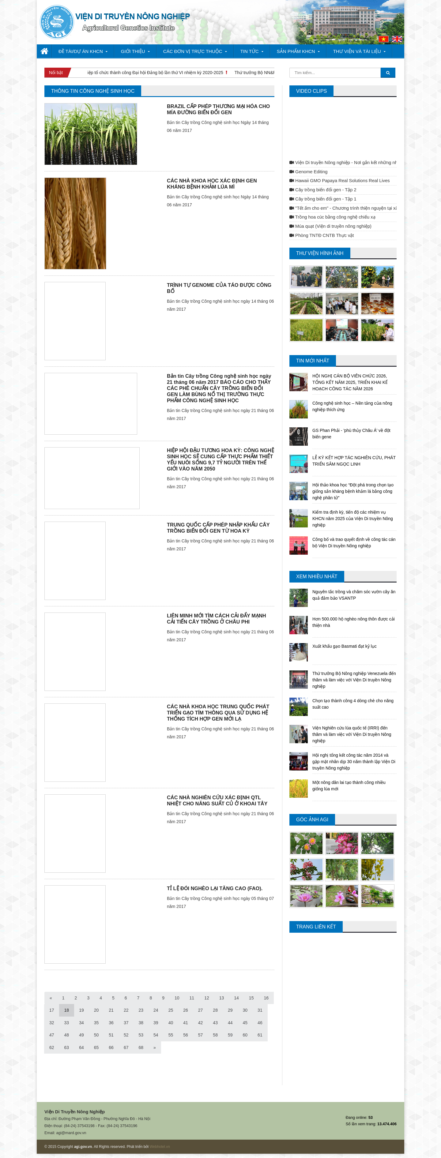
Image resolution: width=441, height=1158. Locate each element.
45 (245, 1022)
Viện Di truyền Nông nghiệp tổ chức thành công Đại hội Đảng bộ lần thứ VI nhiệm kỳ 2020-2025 (134, 72)
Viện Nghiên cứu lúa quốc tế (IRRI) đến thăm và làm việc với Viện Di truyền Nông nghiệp (351, 734)
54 (155, 1034)
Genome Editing (308, 171)
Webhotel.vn (159, 1147)
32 (51, 1022)
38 (140, 1022)
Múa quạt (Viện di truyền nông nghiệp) (330, 226)
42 (200, 1022)
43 (215, 1022)
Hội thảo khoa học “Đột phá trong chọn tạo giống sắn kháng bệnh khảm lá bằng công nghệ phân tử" (353, 491)
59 (230, 1034)
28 (215, 1010)
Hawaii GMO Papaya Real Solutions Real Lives (339, 180)
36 (111, 1022)
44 (230, 1022)
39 (155, 1022)
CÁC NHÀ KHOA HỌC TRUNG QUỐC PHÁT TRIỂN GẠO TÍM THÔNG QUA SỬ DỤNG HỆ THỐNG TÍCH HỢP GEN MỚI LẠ (218, 712)
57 (200, 1034)
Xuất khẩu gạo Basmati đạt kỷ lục (344, 646)
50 (96, 1034)
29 (230, 1010)
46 (260, 1022)
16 (266, 997)
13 (221, 997)
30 (245, 1010)
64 (81, 1047)
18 (66, 1010)
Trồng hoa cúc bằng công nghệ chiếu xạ (332, 217)
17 (51, 1010)
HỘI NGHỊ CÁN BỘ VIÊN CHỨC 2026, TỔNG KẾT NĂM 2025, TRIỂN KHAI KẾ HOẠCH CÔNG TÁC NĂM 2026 (350, 382)
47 (51, 1034)
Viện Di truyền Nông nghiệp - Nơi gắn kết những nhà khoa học (354, 162)
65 (96, 1047)
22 (126, 1010)
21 (111, 1010)
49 (81, 1034)
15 (251, 997)
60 (245, 1034)
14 (236, 997)
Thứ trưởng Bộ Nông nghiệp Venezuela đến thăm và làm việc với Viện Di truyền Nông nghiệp (354, 680)
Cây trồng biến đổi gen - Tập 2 (322, 189)
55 (170, 1034)
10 (177, 997)
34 (81, 1022)
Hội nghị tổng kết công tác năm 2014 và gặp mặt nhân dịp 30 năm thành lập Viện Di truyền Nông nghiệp (353, 761)
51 (111, 1034)
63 (66, 1047)
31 (260, 1010)
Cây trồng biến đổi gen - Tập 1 (322, 199)
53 (140, 1034)
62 (51, 1047)
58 (215, 1034)
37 (126, 1022)
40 (170, 1022)
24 (155, 1010)
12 (206, 997)
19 (81, 1010)
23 (140, 1010)
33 (66, 1022)
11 (192, 997)
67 (126, 1047)
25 (170, 1010)
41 (185, 1022)
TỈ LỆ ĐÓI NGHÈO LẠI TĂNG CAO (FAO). (214, 888)
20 (96, 1010)
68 (140, 1047)
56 (185, 1034)
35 (96, 1022)
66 (111, 1047)
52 (126, 1034)
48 (66, 1034)
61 (260, 1034)
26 (185, 1010)
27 (200, 1010)
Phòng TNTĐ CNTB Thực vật (321, 235)
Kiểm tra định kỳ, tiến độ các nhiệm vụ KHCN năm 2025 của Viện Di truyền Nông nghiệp (352, 518)
